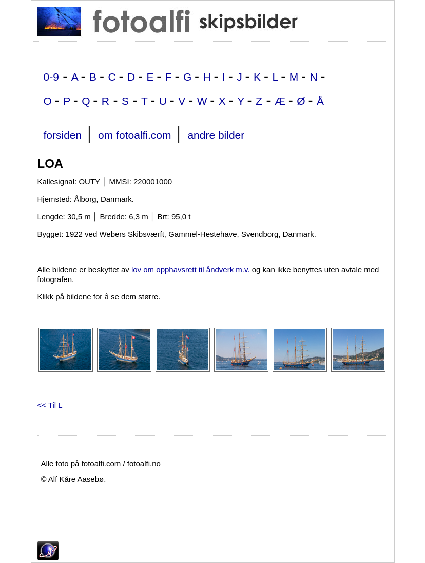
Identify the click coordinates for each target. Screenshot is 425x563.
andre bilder (215, 135)
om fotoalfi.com (134, 135)
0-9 (51, 77)
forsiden (63, 135)
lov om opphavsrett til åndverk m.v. (190, 269)
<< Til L (50, 405)
